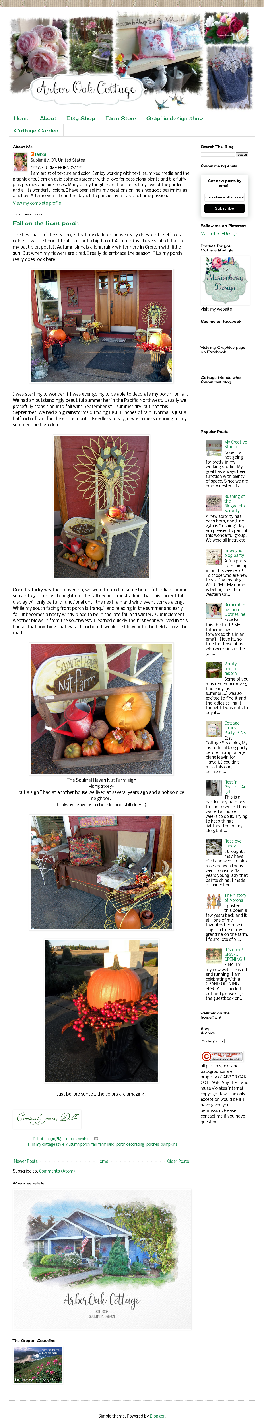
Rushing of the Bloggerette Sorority (235, 504)
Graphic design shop (174, 118)
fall (94, 1145)
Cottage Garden (36, 130)
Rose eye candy (232, 844)
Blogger (157, 1416)
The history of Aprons (235, 898)
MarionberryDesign (219, 234)
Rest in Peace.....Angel (235, 787)
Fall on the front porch (46, 223)
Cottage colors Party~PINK (235, 728)
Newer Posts (26, 1161)
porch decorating (130, 1145)
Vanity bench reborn (230, 669)
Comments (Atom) (57, 1171)
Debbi (40, 155)
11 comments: (77, 1139)
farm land (106, 1145)
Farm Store (120, 118)
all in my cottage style (45, 1145)
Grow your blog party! (235, 553)
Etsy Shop (80, 118)
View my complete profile (37, 203)
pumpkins (169, 1145)
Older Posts (178, 1161)
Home (22, 118)
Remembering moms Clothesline (235, 610)
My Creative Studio (235, 445)
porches (152, 1145)
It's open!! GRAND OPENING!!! (235, 955)
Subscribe (224, 208)
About (48, 118)
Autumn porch (78, 1145)
